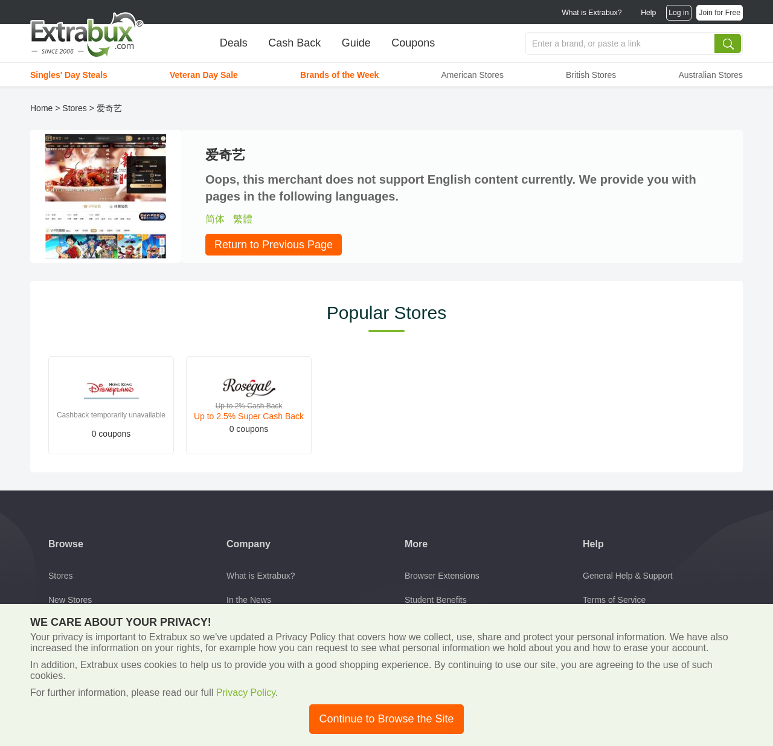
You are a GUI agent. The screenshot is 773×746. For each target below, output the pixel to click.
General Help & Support (628, 575)
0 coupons (111, 434)
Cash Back (294, 43)
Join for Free (719, 12)
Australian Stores (710, 75)
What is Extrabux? (591, 12)
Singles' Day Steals (68, 75)
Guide (356, 43)
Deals (234, 43)
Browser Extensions (442, 575)
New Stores (70, 600)
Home (41, 108)
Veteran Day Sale (204, 75)
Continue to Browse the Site (386, 719)
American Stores (472, 75)
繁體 (242, 219)
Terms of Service (614, 600)
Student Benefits (436, 600)
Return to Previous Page (273, 245)
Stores (74, 108)
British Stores (591, 75)
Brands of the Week (339, 75)
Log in (678, 12)
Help (648, 12)
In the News (248, 600)
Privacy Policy (245, 692)
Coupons (413, 43)
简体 (215, 219)
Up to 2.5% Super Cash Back (249, 416)
